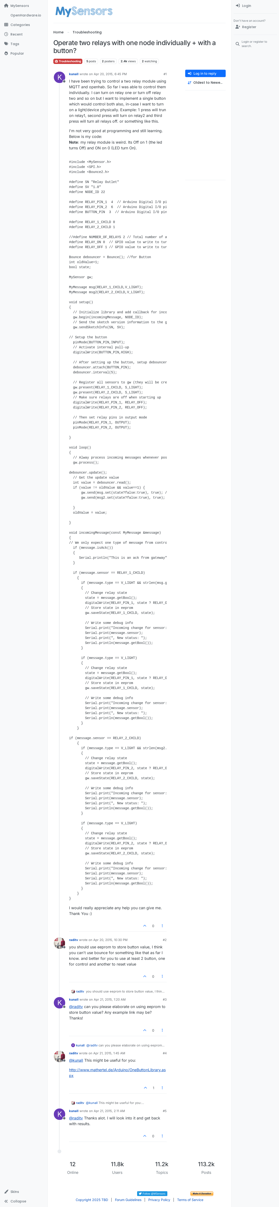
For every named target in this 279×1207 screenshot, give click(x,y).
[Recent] (23, 34)
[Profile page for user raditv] (59, 943)
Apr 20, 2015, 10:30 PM (110, 940)
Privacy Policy (159, 1200)
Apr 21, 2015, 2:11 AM (109, 1111)
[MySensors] (23, 6)
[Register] (255, 27)
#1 (165, 74)
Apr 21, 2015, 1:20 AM (110, 999)
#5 (165, 1111)
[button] (23, 1192)
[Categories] (23, 25)
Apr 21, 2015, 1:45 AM (109, 1053)
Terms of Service (190, 1200)
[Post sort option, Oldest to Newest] (205, 82)
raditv (73, 940)
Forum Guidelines (128, 1200)
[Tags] (23, 44)
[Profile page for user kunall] (59, 77)
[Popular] (23, 53)
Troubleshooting (68, 61)
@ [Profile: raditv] (76, 1006)
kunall (74, 74)
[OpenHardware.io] (23, 15)
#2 (165, 940)
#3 (165, 999)
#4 (165, 1053)
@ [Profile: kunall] (76, 1060)
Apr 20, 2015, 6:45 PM (110, 74)
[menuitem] (255, 6)
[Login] (255, 6)
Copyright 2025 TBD (92, 1200)
